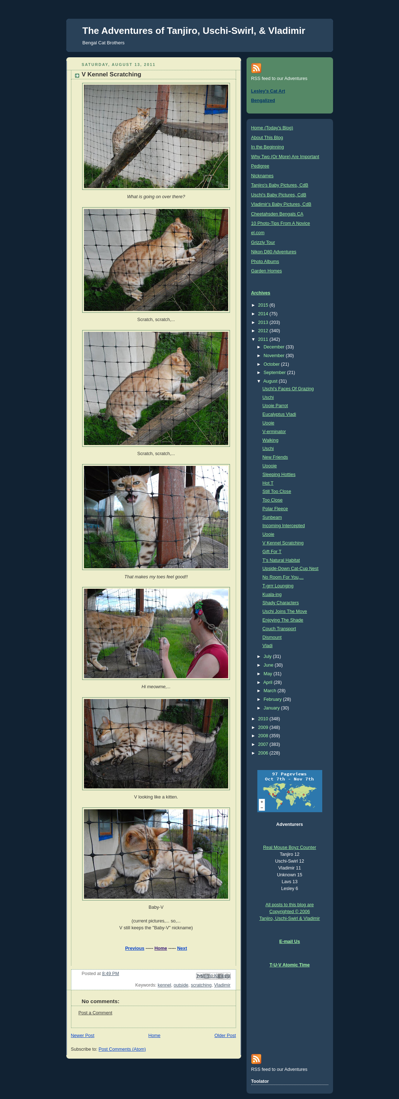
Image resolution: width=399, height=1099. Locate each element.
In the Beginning (267, 147)
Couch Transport (279, 628)
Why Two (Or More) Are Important (285, 156)
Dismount (271, 637)
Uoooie (269, 465)
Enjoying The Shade (282, 620)
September (275, 372)
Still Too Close (276, 491)
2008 (264, 735)
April (268, 682)
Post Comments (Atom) (122, 1049)
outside (181, 985)
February (273, 699)
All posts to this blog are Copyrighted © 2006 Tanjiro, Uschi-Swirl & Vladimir (289, 911)
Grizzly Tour (263, 242)
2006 (264, 753)
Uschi (268, 397)
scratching (201, 985)
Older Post (225, 1035)
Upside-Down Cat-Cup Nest (290, 568)
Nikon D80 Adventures (273, 251)
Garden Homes (266, 270)
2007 (264, 744)
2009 (264, 727)
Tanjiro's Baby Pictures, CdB (280, 185)
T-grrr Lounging (277, 585)
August (271, 381)
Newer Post (82, 1035)
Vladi (267, 645)
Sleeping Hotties (279, 474)
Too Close (272, 500)
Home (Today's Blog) (272, 127)
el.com (258, 232)
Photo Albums (265, 261)
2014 (264, 313)
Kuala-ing (271, 594)
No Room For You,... (282, 577)
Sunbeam (272, 517)
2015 (264, 305)
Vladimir (222, 985)
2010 (264, 718)
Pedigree (260, 166)
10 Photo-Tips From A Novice (280, 223)
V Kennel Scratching (282, 543)
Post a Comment (95, 1012)
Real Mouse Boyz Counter (289, 847)
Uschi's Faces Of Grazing (288, 388)
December (274, 347)
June (269, 665)
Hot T (268, 483)
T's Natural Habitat (281, 560)
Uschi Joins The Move (284, 611)
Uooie (268, 423)
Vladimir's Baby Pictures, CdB (281, 204)
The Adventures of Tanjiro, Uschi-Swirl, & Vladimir (194, 30)
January (272, 708)
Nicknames (262, 175)
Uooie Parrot (275, 405)
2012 (264, 330)
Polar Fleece (275, 508)
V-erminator (274, 431)
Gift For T (271, 551)
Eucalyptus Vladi (279, 414)
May (268, 673)
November (274, 355)
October (272, 364)
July (268, 656)
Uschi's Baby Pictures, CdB (278, 194)
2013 (264, 322)
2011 (264, 339)
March (270, 690)
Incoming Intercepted (283, 525)
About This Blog (267, 137)
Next (182, 948)
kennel (164, 985)
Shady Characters (280, 602)
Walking (270, 440)
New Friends (275, 457)
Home (160, 948)
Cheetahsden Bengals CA (277, 214)
